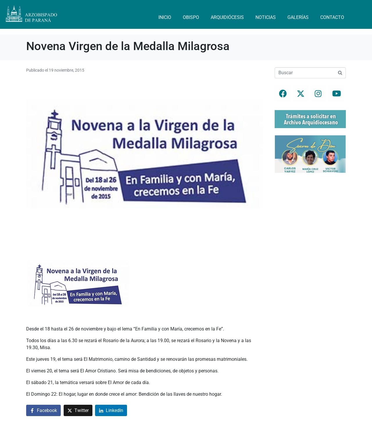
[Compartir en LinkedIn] (111, 410)
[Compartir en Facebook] (43, 410)
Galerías (298, 17)
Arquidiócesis (227, 17)
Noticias (265, 17)
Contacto (332, 17)
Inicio (164, 17)
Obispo (191, 17)
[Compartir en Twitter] (78, 410)
